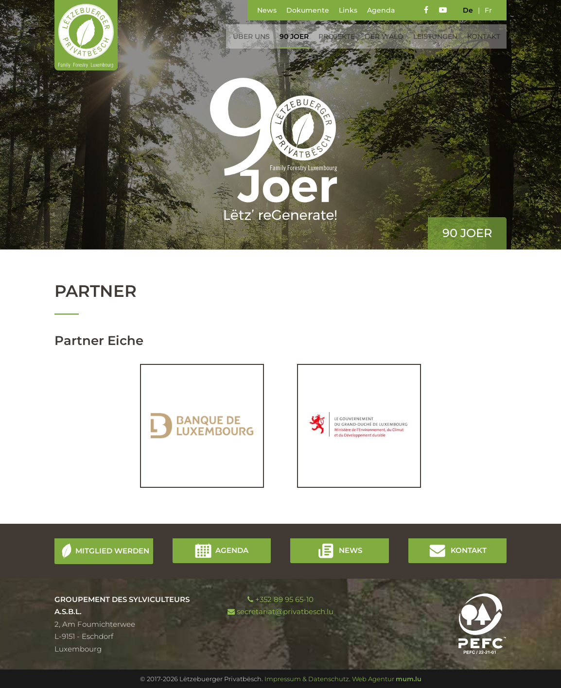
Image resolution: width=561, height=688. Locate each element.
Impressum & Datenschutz (306, 679)
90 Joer (290, 36)
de (468, 10)
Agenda (381, 10)
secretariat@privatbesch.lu (285, 611)
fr (488, 10)
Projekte (333, 36)
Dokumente (307, 10)
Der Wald (380, 36)
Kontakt (480, 36)
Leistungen (432, 36)
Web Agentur (373, 679)
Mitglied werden (112, 550)
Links (348, 10)
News (267, 10)
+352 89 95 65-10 (284, 599)
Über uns (247, 36)
